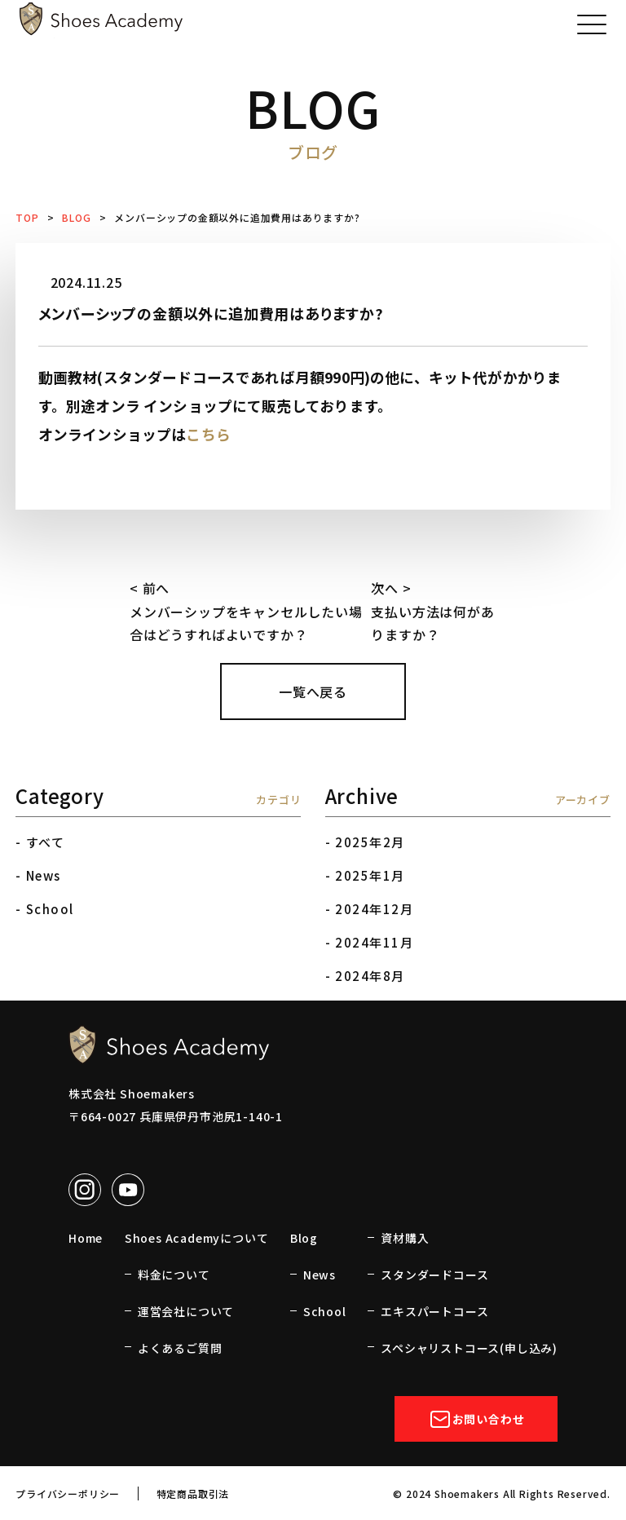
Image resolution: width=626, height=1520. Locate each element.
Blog (304, 1238)
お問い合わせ (476, 1419)
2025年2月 (370, 842)
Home (85, 1238)
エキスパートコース (434, 1311)
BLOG (76, 217)
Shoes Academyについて (197, 1238)
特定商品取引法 (193, 1493)
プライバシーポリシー (67, 1493)
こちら (208, 434)
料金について (174, 1274)
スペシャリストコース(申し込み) (469, 1348)
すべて (45, 842)
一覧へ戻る (313, 691)
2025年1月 (370, 875)
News (43, 875)
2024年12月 (374, 908)
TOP (26, 217)
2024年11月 (374, 942)
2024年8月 (370, 975)
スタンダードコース (434, 1274)
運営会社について (186, 1311)
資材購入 (405, 1238)
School (50, 908)
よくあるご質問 (180, 1348)
